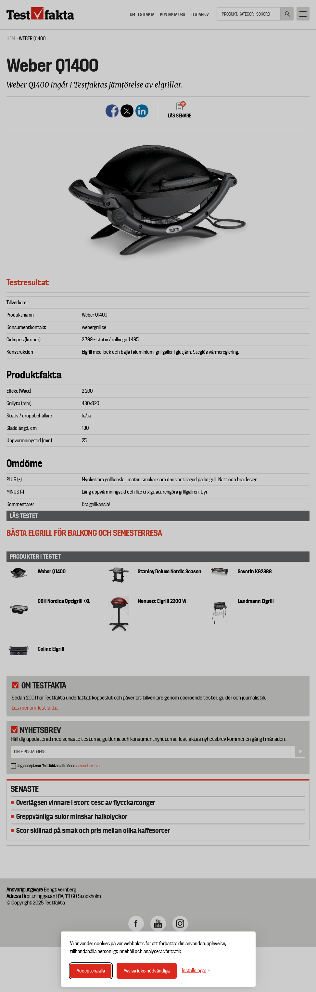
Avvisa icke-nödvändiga (147, 971)
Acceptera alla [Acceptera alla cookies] (91, 971)
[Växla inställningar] (196, 971)
